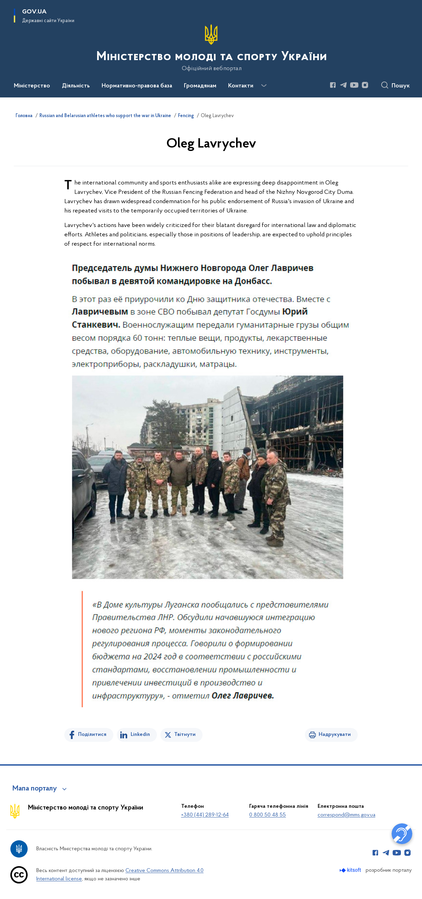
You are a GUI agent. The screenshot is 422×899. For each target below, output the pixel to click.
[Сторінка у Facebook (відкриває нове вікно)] (333, 85)
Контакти (240, 86)
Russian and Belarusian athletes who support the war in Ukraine (105, 116)
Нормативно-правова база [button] (137, 86)
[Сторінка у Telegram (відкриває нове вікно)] (343, 85)
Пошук (401, 86)
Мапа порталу (34, 789)
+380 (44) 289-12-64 (205, 815)
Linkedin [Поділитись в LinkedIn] (140, 734)
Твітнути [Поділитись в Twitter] (185, 734)
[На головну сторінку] (211, 48)
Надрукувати (335, 734)
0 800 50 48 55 (267, 815)
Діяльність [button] (76, 86)
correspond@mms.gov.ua (346, 815)
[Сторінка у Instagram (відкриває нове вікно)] (365, 85)
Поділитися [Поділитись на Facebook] (92, 734)
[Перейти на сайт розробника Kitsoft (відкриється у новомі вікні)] (351, 870)
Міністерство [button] (32, 86)
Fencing (186, 116)
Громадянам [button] (200, 86)
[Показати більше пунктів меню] (264, 86)
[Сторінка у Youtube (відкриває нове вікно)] (354, 85)
